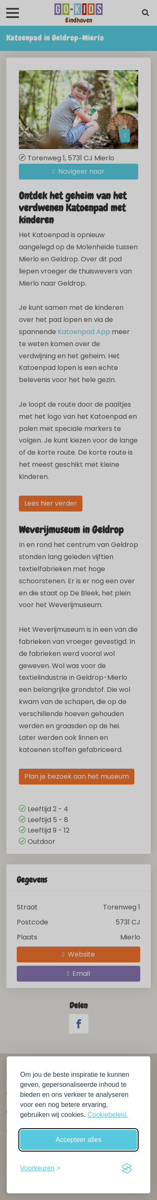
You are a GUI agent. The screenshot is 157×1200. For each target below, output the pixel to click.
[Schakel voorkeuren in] (40, 1168)
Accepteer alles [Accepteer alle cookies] (78, 1139)
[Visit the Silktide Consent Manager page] (127, 1168)
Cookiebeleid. (108, 1114)
